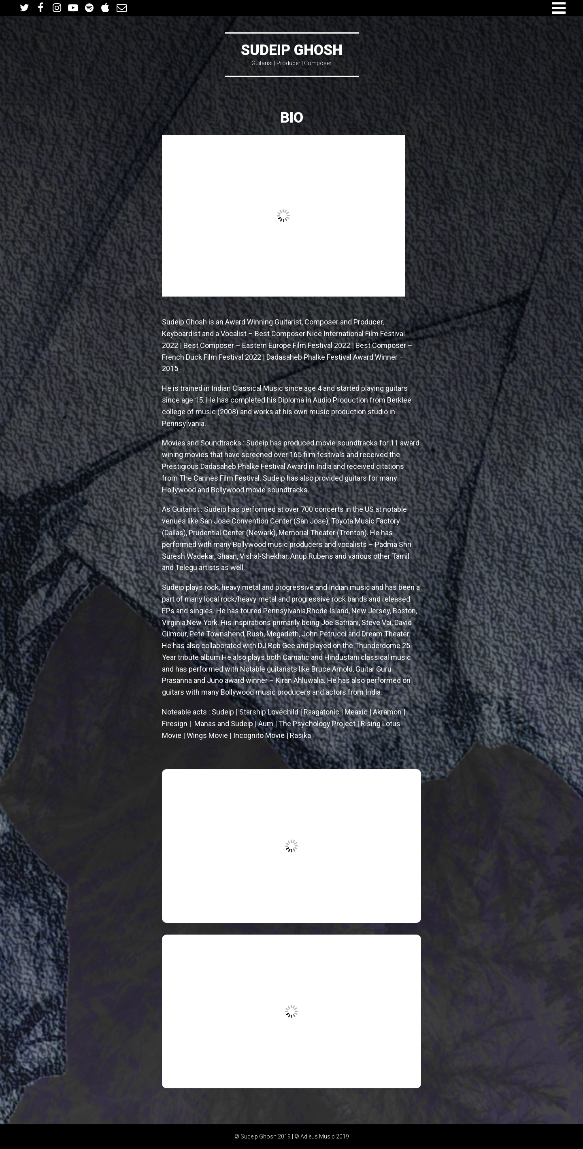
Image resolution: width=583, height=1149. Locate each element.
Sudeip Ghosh (292, 50)
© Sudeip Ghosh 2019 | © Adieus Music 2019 (291, 1136)
